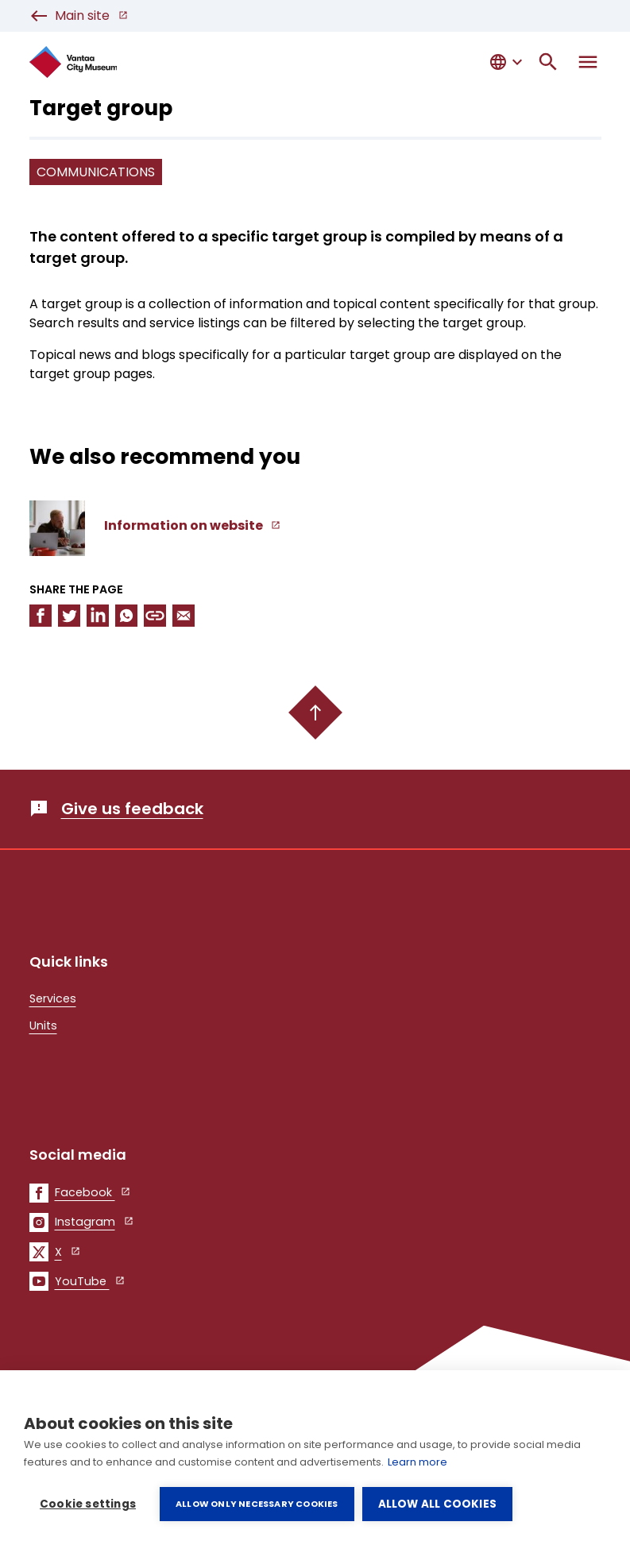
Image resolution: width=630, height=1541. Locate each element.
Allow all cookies (437, 1504)
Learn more (417, 1462)
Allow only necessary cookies (257, 1503)
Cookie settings (88, 1504)
